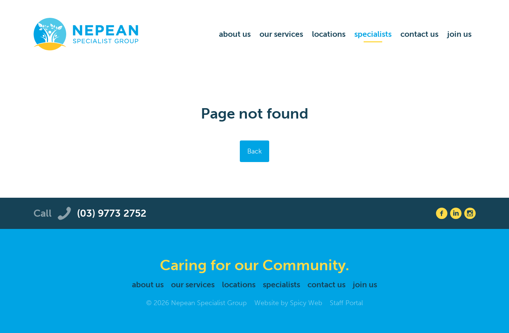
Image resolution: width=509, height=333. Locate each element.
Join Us (459, 34)
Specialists (373, 34)
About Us (235, 34)
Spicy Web (306, 303)
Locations (328, 34)
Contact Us (419, 34)
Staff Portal (346, 303)
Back (254, 151)
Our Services (281, 34)
